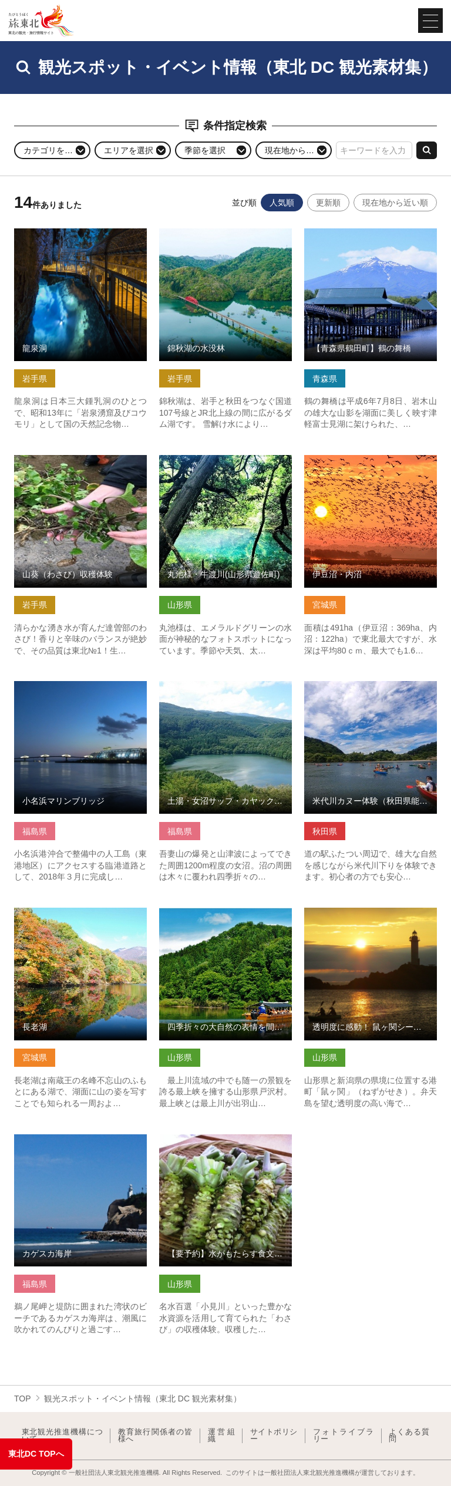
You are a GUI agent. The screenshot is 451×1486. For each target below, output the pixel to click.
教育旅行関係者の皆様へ (155, 1435)
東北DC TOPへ (36, 1453)
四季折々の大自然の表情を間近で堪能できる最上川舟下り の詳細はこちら (225, 922)
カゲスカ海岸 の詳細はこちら (68, 1139)
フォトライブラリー (343, 1435)
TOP (22, 1398)
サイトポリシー (274, 1435)
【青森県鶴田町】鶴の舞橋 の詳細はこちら (370, 238)
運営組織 (221, 1435)
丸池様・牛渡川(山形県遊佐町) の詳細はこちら (225, 464)
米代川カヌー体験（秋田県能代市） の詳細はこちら (370, 690)
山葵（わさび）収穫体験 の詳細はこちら (80, 464)
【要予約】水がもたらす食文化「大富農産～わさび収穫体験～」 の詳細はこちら (225, 1149)
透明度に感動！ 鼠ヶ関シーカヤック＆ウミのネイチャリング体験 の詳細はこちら (370, 922)
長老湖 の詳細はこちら (56, 912)
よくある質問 (409, 1435)
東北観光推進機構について (62, 1435)
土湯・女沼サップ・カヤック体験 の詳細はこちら (225, 690)
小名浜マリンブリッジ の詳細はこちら (80, 690)
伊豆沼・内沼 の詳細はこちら (358, 459)
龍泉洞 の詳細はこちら (56, 233)
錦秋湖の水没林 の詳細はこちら (218, 233)
